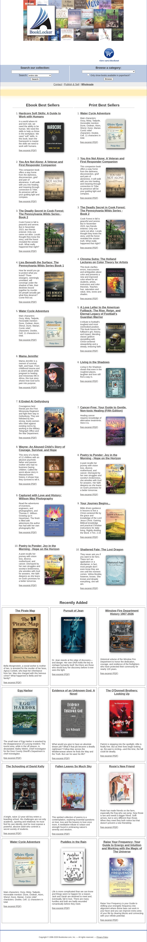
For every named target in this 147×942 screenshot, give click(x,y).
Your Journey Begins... (95, 503)
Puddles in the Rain (73, 841)
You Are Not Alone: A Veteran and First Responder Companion (41, 163)
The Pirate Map (25, 610)
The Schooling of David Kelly (25, 766)
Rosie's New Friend (122, 766)
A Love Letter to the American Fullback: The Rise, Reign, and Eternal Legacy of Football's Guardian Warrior (100, 312)
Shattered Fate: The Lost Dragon (101, 549)
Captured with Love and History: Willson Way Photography (40, 497)
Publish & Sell (71, 84)
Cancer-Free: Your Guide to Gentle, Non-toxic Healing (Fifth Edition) (103, 409)
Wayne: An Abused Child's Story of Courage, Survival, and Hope (42, 448)
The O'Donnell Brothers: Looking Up (122, 692)
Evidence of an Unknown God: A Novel (73, 692)
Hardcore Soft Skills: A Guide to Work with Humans (40, 115)
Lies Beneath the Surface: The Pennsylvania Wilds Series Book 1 (41, 264)
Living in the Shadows (95, 362)
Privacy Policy (102, 937)
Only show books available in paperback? (110, 75)
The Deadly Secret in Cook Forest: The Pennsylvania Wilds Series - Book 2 (41, 214)
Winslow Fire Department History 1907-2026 (122, 612)
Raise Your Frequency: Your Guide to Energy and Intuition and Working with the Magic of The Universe (122, 846)
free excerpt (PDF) (28, 150)
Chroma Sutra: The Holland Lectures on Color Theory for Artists (104, 260)
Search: (23, 75)
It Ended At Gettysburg (34, 401)
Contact (57, 84)
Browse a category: (108, 67)
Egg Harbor (25, 690)
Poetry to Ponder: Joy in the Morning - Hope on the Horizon (39, 547)
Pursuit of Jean (73, 610)
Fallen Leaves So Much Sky (73, 766)
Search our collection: (35, 67)
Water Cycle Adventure (34, 311)
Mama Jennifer (28, 356)
